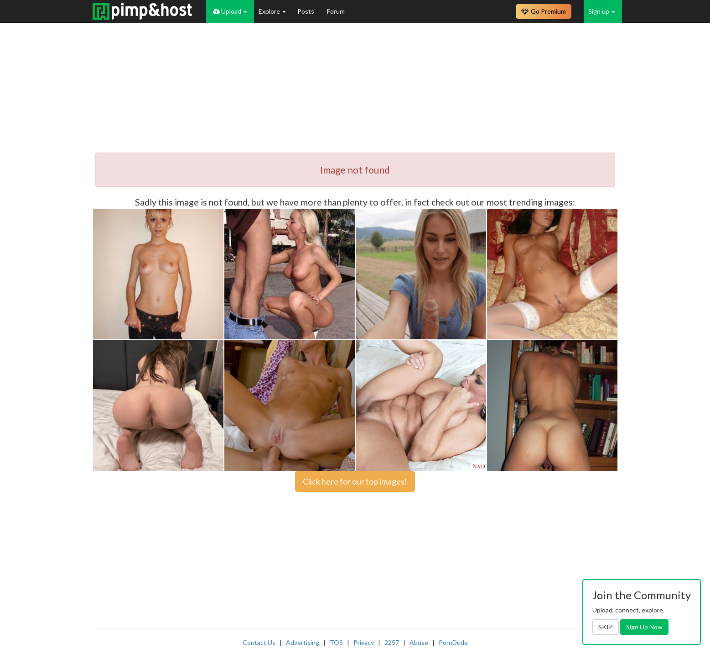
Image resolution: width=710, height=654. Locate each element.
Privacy (363, 642)
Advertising (302, 642)
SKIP (605, 627)
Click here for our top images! (355, 481)
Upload (230, 11)
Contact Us (259, 642)
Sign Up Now (644, 627)
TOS (336, 642)
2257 (391, 642)
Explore (272, 11)
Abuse (418, 642)
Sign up (601, 11)
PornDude (453, 642)
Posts (306, 11)
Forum (336, 11)
